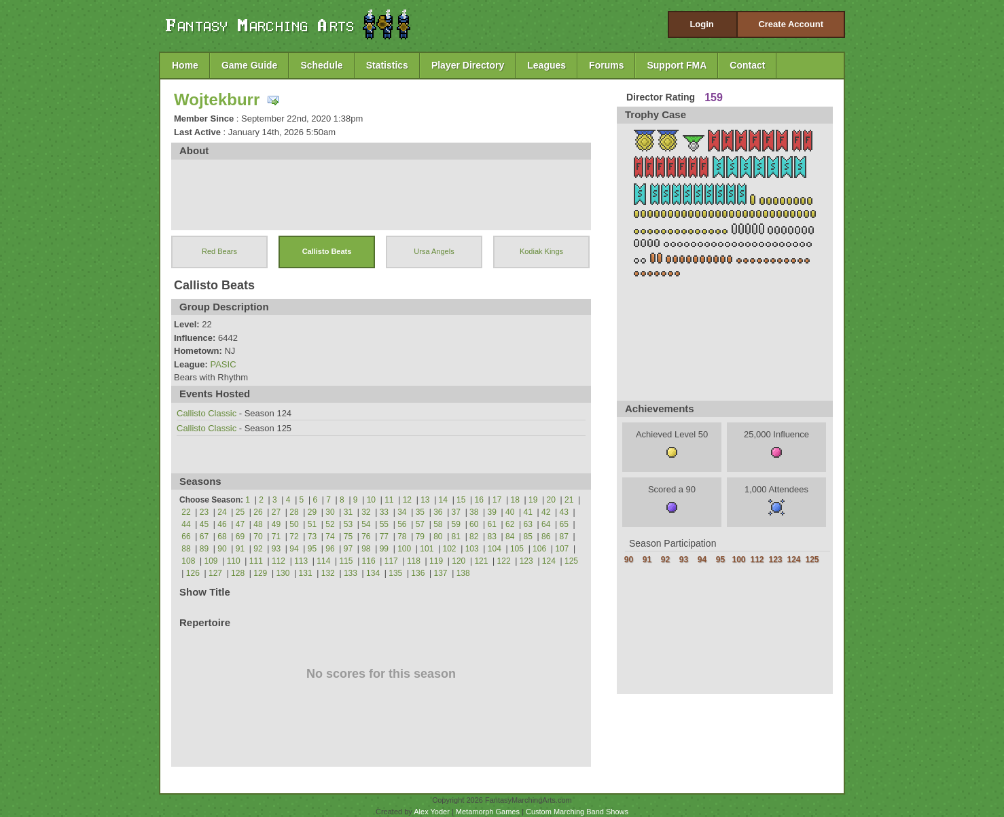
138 (463, 573)
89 (204, 548)
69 (240, 536)
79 (420, 536)
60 (473, 524)
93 (276, 548)
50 (293, 524)
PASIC (223, 364)
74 (329, 536)
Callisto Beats (327, 251)
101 (426, 548)
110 (233, 561)
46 (221, 524)
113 (301, 561)
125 (571, 561)
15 (460, 500)
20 (551, 500)
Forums (606, 65)
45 (204, 524)
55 (384, 524)
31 (348, 512)
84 (509, 536)
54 (365, 524)
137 (441, 573)
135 (395, 573)
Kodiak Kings (541, 251)
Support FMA (676, 65)
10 (371, 500)
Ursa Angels (434, 251)
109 (211, 561)
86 (545, 536)
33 (384, 512)
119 (436, 561)
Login (701, 24)
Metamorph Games (488, 811)
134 (373, 573)
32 (365, 512)
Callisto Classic (206, 413)
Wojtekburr (216, 99)
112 (278, 561)
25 (240, 512)
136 (418, 573)
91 (240, 548)
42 (545, 512)
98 (365, 548)
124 (549, 561)
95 (312, 548)
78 (401, 536)
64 (545, 524)
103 (472, 548)
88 (185, 548)
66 (185, 536)
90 (221, 548)
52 (329, 524)
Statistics (387, 65)
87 (564, 536)
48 (257, 524)
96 (329, 548)
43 (564, 512)
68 (221, 536)
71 (276, 536)
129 (260, 573)
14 (443, 500)
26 (257, 512)
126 (193, 573)
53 (348, 524)
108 (188, 561)
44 (185, 524)
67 (204, 536)
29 (312, 512)
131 (305, 573)
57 (420, 524)
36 (437, 512)
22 (185, 512)
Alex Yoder (432, 811)
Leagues (546, 65)
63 (528, 524)
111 (256, 561)
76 (365, 536)
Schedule (321, 65)
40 (509, 512)
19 (532, 500)
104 (494, 548)
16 (479, 500)
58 (437, 524)
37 (456, 512)
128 (238, 573)
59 (456, 524)
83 (492, 536)
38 (473, 512)
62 (509, 524)
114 (323, 561)
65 (564, 524)
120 (458, 561)
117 (391, 561)
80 (437, 536)
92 (257, 548)
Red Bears (219, 251)
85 (528, 536)
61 (492, 524)
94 (293, 548)
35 (420, 512)
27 (276, 512)
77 (384, 536)
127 (215, 573)
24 (221, 512)
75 (348, 536)
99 (384, 548)
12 (407, 500)
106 (539, 548)
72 (293, 536)
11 (388, 500)
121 (481, 561)
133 (350, 573)
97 (348, 548)
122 (504, 561)
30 (329, 512)
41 (528, 512)
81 (456, 536)
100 (404, 548)
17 (496, 500)
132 (328, 573)
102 (449, 548)
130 (282, 573)
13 (424, 500)
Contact (747, 65)
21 (568, 500)
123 (526, 561)
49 (276, 524)
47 (240, 524)
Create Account (790, 24)
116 (369, 561)
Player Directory (467, 65)
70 (257, 536)
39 (492, 512)
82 (473, 536)
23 (204, 512)
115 (346, 561)
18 (515, 500)
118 (413, 561)
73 (312, 536)
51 (312, 524)
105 (517, 548)
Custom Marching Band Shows (577, 811)
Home (185, 65)
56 (401, 524)
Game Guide (249, 65)
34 (401, 512)
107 (562, 548)
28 (293, 512)
